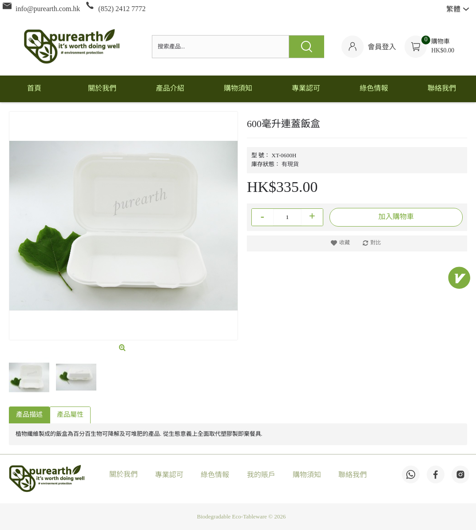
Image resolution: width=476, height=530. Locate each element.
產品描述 (29, 414)
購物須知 (307, 475)
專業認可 (169, 475)
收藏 (344, 243)
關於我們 (123, 474)
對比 (375, 243)
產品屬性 (70, 414)
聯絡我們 (352, 475)
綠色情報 (215, 475)
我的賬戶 (261, 475)
